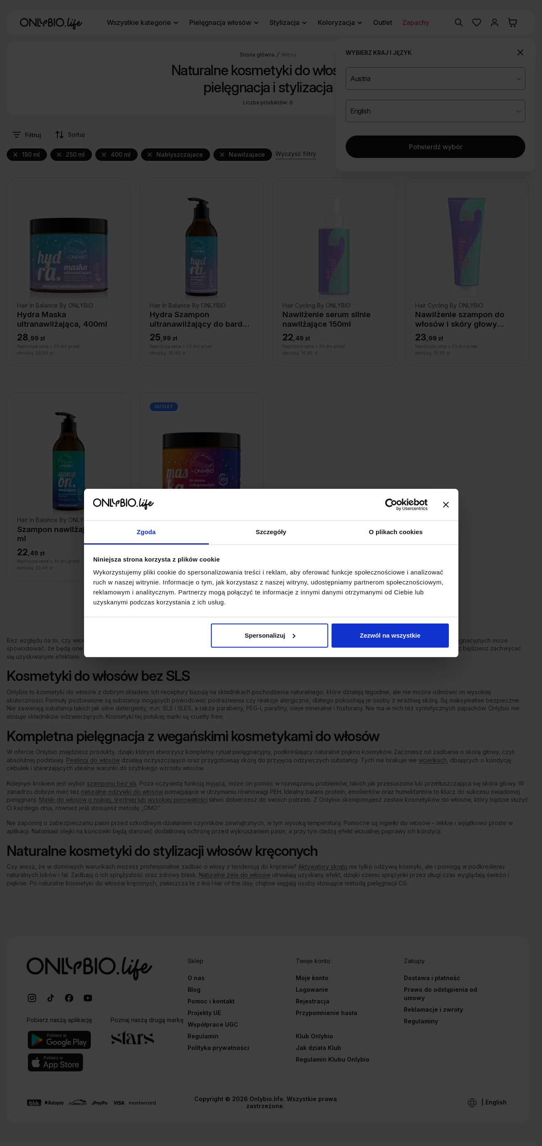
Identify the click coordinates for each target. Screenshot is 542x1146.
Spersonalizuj (270, 635)
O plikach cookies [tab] (396, 531)
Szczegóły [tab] (271, 531)
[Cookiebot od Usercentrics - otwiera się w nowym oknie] (391, 504)
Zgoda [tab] (146, 531)
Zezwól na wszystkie (390, 635)
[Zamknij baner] (446, 505)
